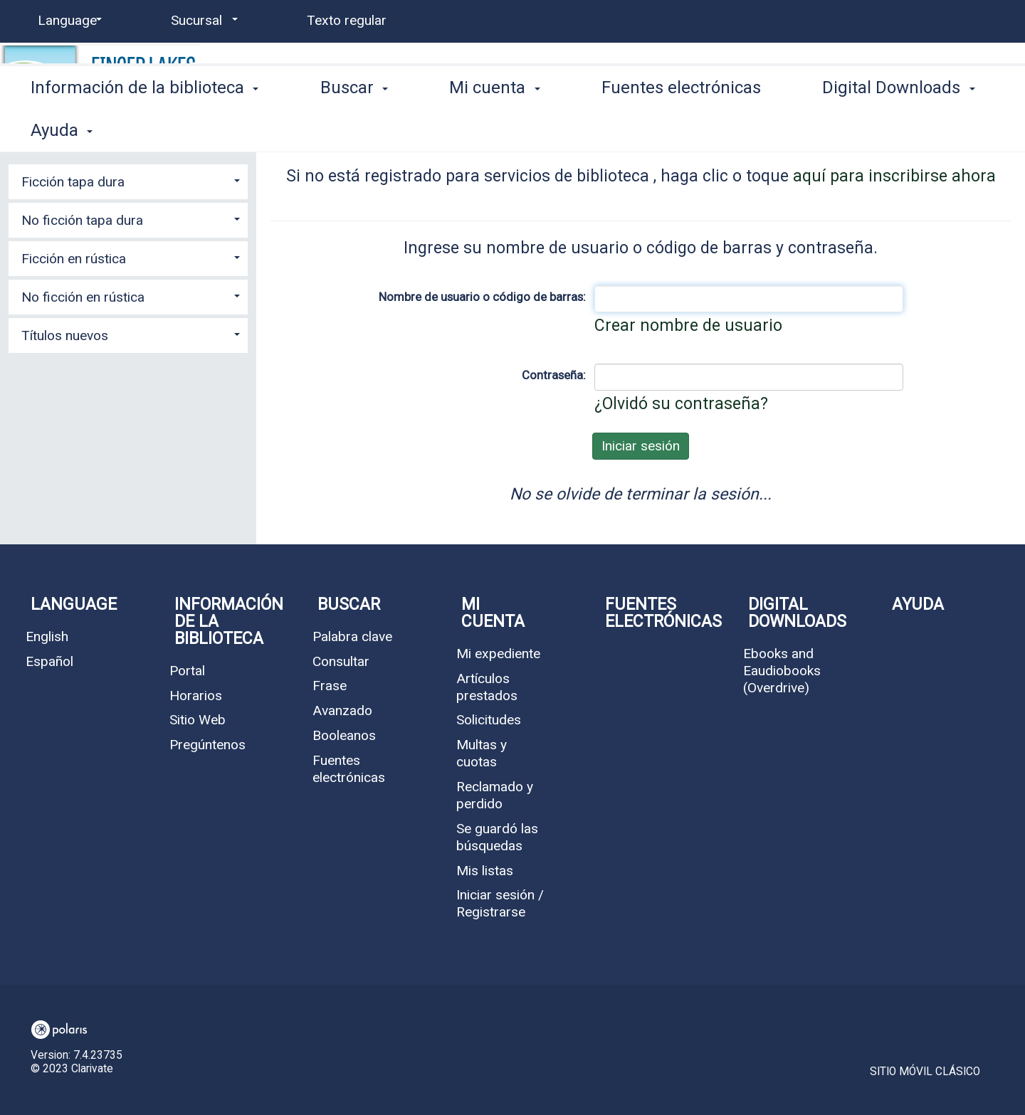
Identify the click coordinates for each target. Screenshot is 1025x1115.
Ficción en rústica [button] (73, 258)
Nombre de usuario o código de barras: (482, 297)
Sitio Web (197, 720)
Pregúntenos (207, 744)
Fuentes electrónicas (681, 127)
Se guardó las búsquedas (497, 837)
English (47, 636)
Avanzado (342, 710)
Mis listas (484, 870)
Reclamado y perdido (494, 795)
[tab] (128, 180)
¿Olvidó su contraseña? (681, 403)
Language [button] (74, 604)
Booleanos (344, 735)
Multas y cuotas (481, 753)
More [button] (855, 130)
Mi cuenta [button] (494, 127)
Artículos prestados (486, 687)
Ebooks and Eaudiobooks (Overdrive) (782, 670)
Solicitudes (488, 720)
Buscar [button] (354, 127)
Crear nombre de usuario (688, 325)
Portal (187, 670)
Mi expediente (498, 653)
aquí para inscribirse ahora (894, 176)
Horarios (195, 695)
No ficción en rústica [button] (82, 297)
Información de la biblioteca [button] (144, 127)
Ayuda (918, 604)
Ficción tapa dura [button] (73, 182)
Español (49, 661)
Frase (329, 685)
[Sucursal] (202, 20)
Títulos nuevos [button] (64, 335)
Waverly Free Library (313, 75)
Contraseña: (554, 375)
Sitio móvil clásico (925, 1071)
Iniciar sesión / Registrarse (500, 903)
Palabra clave (352, 636)
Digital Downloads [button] (797, 613)
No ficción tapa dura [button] (82, 220)
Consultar (340, 661)
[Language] (67, 20)
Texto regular (347, 20)
